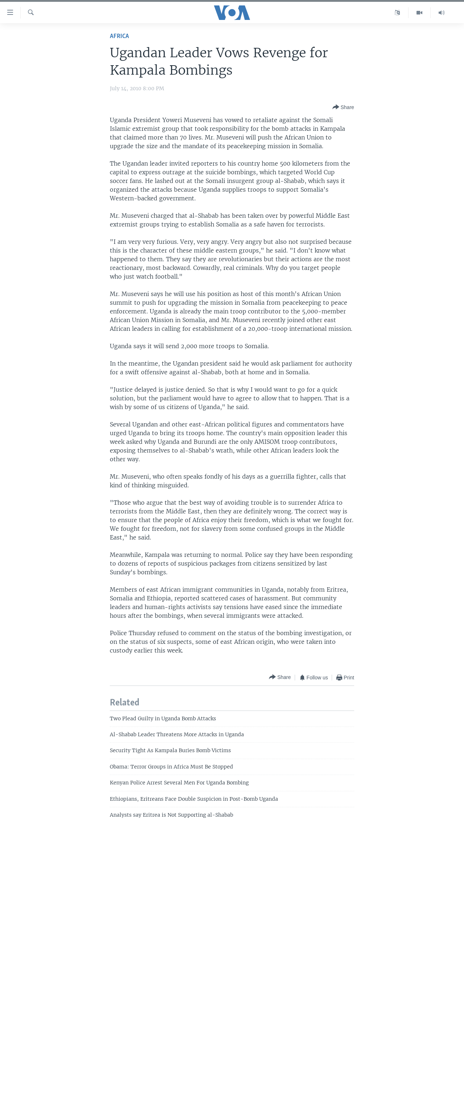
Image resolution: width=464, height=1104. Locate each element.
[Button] (343, 107)
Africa (119, 36)
